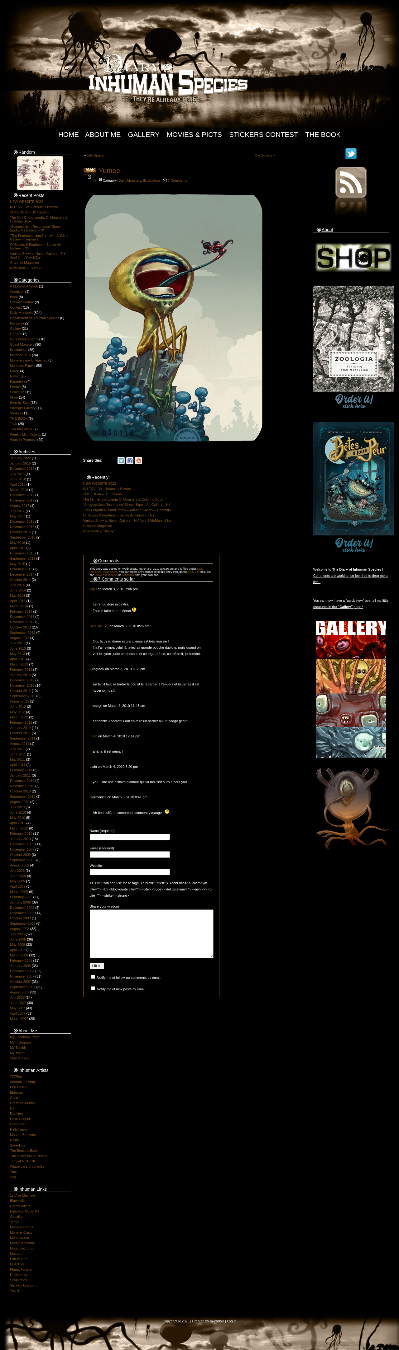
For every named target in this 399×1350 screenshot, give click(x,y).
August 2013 (19, 638)
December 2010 (22, 780)
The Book (323, 134)
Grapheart (18, 1124)
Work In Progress (23, 439)
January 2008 (20, 966)
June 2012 (18, 706)
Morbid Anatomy (22, 1243)
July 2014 (17, 585)
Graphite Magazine (24, 262)
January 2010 (20, 839)
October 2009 (20, 855)
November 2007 (22, 976)
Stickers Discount (23, 1285)
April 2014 (18, 601)
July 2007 (17, 997)
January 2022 (20, 458)
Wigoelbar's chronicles (27, 1166)
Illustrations (18, 350)
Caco (14, 1098)
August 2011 (19, 743)
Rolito (14, 1140)
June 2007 (18, 1003)
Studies (16, 413)
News (14, 376)
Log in (231, 1321)
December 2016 (22, 521)
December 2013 (22, 617)
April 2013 (18, 659)
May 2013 (17, 654)
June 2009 (18, 876)
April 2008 (18, 950)
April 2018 (18, 484)
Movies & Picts (194, 134)
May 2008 (17, 944)
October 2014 (20, 580)
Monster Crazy (21, 1232)
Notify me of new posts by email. (121, 998)
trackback (128, 575)
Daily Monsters (21, 313)
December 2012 (22, 680)
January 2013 (20, 675)
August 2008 (19, 929)
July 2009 (17, 870)
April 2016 (18, 548)
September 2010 (22, 796)
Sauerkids (17, 1145)
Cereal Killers (20, 1206)
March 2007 (19, 1019)
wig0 (93, 589)
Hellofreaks (18, 1129)
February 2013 (21, 669)
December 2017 (22, 495)
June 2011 (18, 754)
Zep (13, 1177)
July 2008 (17, 934)
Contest (16, 307)
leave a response (106, 575)
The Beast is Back (24, 1150)
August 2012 (19, 701)
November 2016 (22, 527)
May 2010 (17, 818)
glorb (93, 736)
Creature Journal (23, 1103)
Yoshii (14, 1290)
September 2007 (22, 987)
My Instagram (20, 1042)
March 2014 (19, 606)
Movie (14, 371)
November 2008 (22, 913)
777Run (16, 1076)
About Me (103, 134)
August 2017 (19, 505)
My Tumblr (18, 1047)
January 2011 (20, 775)
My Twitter (18, 1053)
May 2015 (17, 564)
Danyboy (16, 1113)
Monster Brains (21, 1227)
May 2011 (17, 759)
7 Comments (177, 180)
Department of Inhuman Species (34, 318)
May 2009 (17, 881)
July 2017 (17, 511)
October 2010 (20, 791)
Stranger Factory (23, 408)
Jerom (15, 1222)
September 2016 (22, 537)
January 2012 (20, 728)
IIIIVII (220, 1321)
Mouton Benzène (23, 1135)
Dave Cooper (20, 1119)
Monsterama (19, 1238)
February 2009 (21, 897)
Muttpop (16, 1253)
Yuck (13, 1172)
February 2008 (21, 960)
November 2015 (22, 553)
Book (14, 297)
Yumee (109, 171)
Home (68, 134)
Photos (15, 387)
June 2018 (18, 479)
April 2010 (18, 823)
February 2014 (21, 611)
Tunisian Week (21, 429)
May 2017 (17, 516)
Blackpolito (18, 1201)
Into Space (95, 155)
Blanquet (16, 1092)
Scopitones (18, 1280)
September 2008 (22, 923)
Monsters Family (22, 365)
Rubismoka (18, 1275)
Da (12, 1108)
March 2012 (19, 717)
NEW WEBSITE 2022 (26, 201)
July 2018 (17, 474)
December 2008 (22, 907)
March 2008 (19, 955)
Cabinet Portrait (22, 302)
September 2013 (22, 632)
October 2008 (20, 918)
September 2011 (22, 738)
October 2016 (20, 532)
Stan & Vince (20, 1058)
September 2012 (22, 696)
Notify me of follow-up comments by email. (129, 987)
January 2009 (20, 902)
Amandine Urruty (23, 1082)
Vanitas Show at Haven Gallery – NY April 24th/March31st (38, 255)
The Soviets (263, 155)
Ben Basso (18, 1087)
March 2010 (19, 828)
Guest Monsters (22, 344)
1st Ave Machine (22, 1195)
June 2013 (18, 648)
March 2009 (19, 892)
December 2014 (22, 574)
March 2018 (19, 490)
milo (213, 1321)
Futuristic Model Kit (24, 1211)
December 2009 (22, 844)
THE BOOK (19, 418)
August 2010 (19, 802)
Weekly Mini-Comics (25, 434)
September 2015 (22, 558)
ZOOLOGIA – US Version (29, 212)
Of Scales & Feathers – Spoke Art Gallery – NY (119, 515)
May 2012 (17, 712)
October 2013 (20, 627)
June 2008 (18, 939)
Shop (14, 397)
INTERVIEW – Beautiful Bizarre (34, 207)
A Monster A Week (24, 286)
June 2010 (18, 812)
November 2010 (22, 786)
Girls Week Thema (24, 339)
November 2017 (22, 500)
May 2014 (17, 595)
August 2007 (19, 992)
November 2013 (22, 622)
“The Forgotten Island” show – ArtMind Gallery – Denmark (127, 510)
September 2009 (22, 860)
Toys (13, 424)
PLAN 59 (17, 1264)
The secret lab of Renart (28, 1156)
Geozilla (16, 1216)
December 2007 (22, 971)
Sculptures (18, 392)
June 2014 (18, 590)
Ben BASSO (99, 626)
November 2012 (22, 685)
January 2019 (20, 463)
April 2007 (18, 1013)
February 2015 (21, 569)
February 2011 (21, 770)
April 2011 (18, 765)
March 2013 (19, 664)
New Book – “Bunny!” (26, 268)
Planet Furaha (20, 1269)
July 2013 (17, 643)
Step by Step (20, 402)
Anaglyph (17, 291)
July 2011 (17, 749)
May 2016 (17, 542)
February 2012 (21, 722)
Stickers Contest (263, 134)
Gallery (144, 134)
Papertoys (18, 381)
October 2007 (20, 981)
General (16, 334)
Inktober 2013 (20, 355)
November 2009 (22, 849)
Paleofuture (18, 1259)
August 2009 (19, 865)
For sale (16, 323)
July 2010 (17, 807)
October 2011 (20, 733)
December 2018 (22, 468)
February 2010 (21, 833)
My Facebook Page (25, 1037)
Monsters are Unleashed (28, 360)
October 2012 (20, 691)
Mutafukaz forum (23, 1248)
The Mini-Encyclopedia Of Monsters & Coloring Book (123, 499)
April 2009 (18, 886)
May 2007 (17, 1008)
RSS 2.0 (193, 571)
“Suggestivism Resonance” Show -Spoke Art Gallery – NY (36, 228)
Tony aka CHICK (22, 1161)
